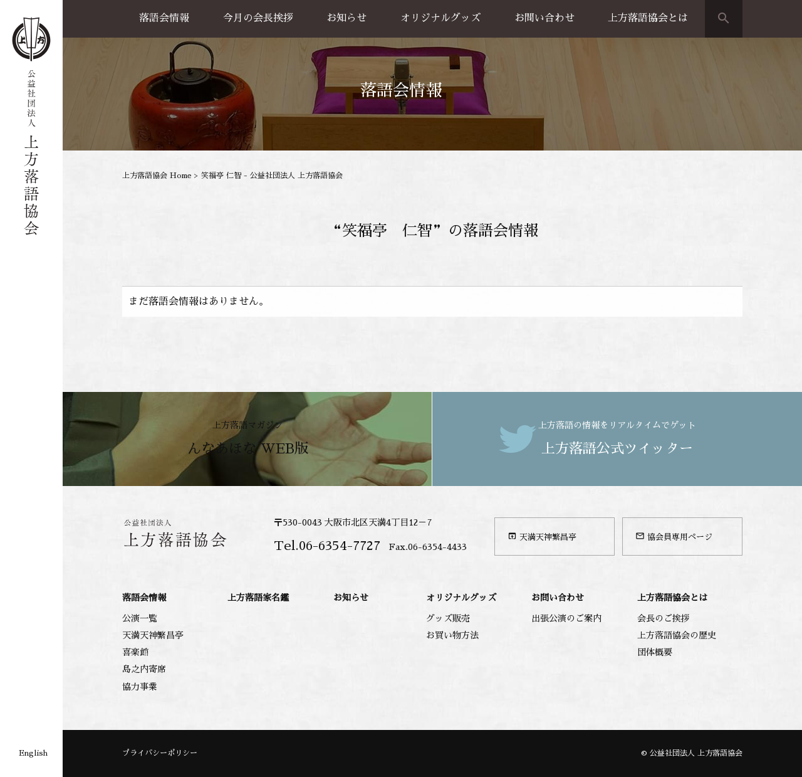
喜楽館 (135, 652)
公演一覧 (139, 618)
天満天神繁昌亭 (542, 536)
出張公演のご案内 (566, 618)
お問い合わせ (544, 18)
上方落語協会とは (648, 18)
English (33, 753)
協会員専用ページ (673, 536)
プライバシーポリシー (159, 753)
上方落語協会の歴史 (676, 635)
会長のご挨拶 (663, 618)
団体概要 (654, 652)
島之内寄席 (144, 669)
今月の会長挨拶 (258, 18)
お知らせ (346, 18)
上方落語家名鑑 (258, 597)
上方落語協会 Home (157, 175)
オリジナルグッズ (440, 18)
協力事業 (139, 686)
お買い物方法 (452, 635)
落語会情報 (164, 18)
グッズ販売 (448, 618)
